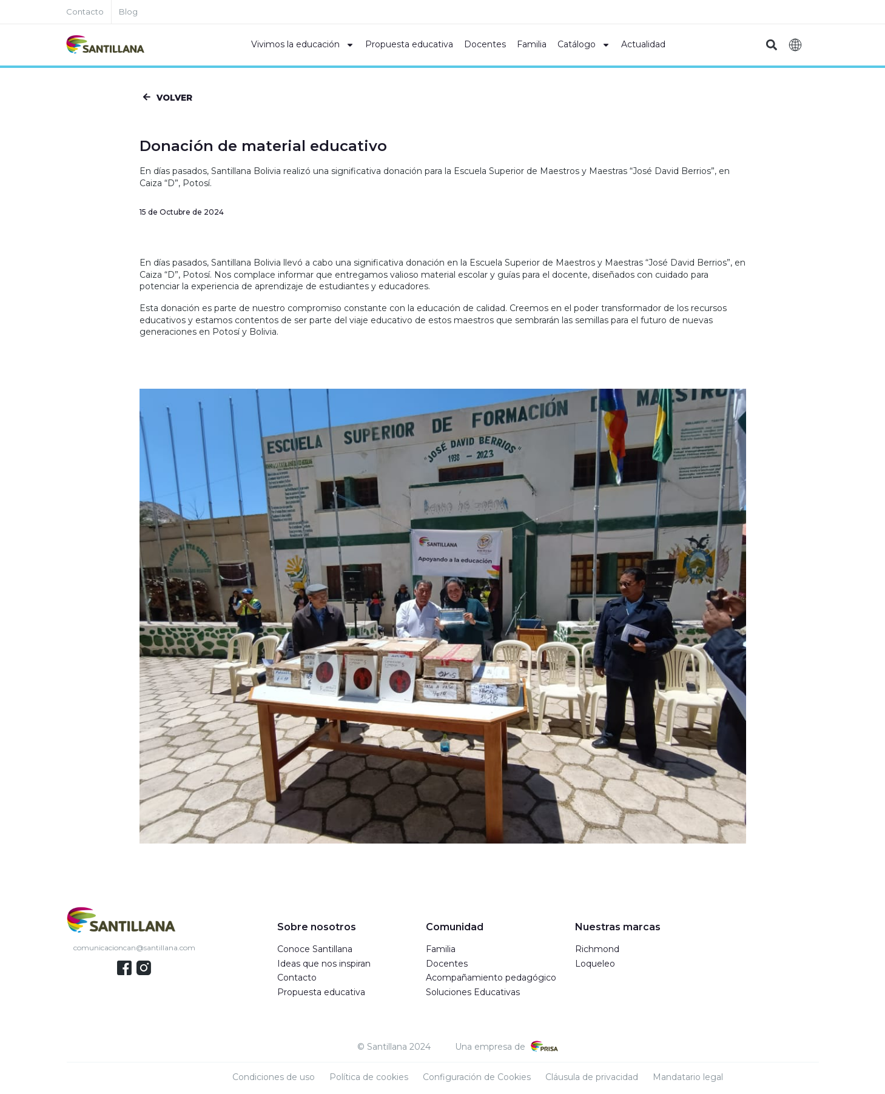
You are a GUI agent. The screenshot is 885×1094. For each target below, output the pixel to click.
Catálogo (583, 45)
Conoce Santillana (314, 950)
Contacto (297, 979)
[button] (772, 45)
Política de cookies (368, 1078)
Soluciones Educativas (473, 993)
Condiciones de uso (273, 1078)
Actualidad (643, 44)
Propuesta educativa (409, 44)
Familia (532, 44)
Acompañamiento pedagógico (491, 979)
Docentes (485, 44)
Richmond (597, 950)
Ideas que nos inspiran (324, 964)
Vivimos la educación (302, 45)
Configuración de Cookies (477, 1078)
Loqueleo (595, 964)
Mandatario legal (688, 1078)
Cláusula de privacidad (591, 1078)
